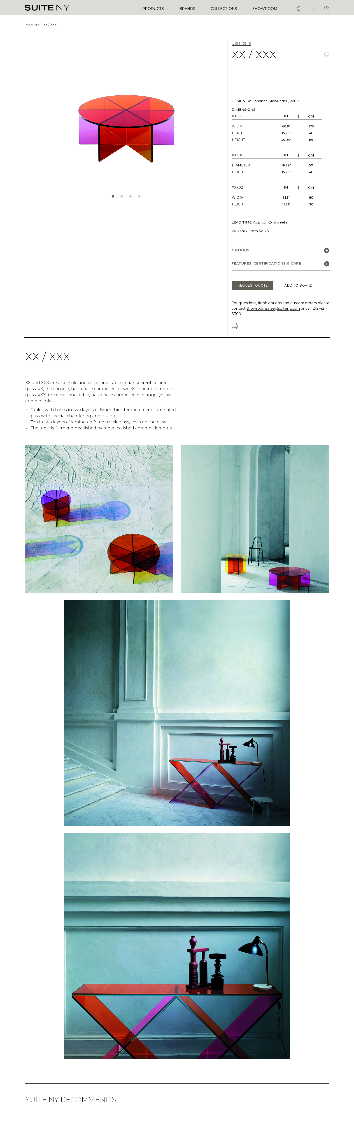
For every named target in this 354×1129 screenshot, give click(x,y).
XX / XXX (49, 25)
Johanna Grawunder (270, 101)
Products (153, 9)
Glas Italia (241, 43)
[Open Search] (299, 9)
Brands (187, 9)
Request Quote (252, 285)
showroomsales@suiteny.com (273, 308)
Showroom (264, 9)
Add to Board (298, 285)
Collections (224, 9)
